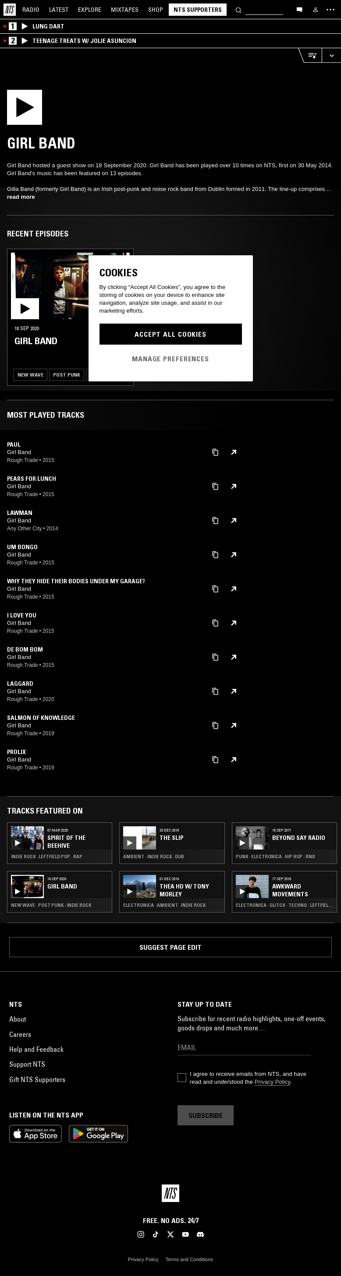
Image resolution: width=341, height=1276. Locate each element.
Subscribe (205, 1115)
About (17, 1019)
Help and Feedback (36, 1049)
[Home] (10, 10)
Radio (30, 10)
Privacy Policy (272, 1082)
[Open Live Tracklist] (310, 55)
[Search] (238, 9)
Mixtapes (125, 10)
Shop (155, 10)
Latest (58, 10)
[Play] (43, 110)
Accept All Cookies (170, 334)
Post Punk (66, 374)
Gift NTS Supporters (37, 1079)
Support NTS (27, 1064)
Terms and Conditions (189, 1259)
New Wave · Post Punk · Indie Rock (51, 905)
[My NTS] (316, 10)
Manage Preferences (170, 358)
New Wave (30, 374)
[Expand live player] (331, 55)
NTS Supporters (198, 10)
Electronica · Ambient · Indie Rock (164, 905)
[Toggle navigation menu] (330, 10)
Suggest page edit (170, 947)
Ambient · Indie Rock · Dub (153, 856)
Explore (89, 10)
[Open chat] (299, 9)
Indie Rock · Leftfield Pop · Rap (46, 856)
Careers (20, 1034)
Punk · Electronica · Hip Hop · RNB (275, 856)
